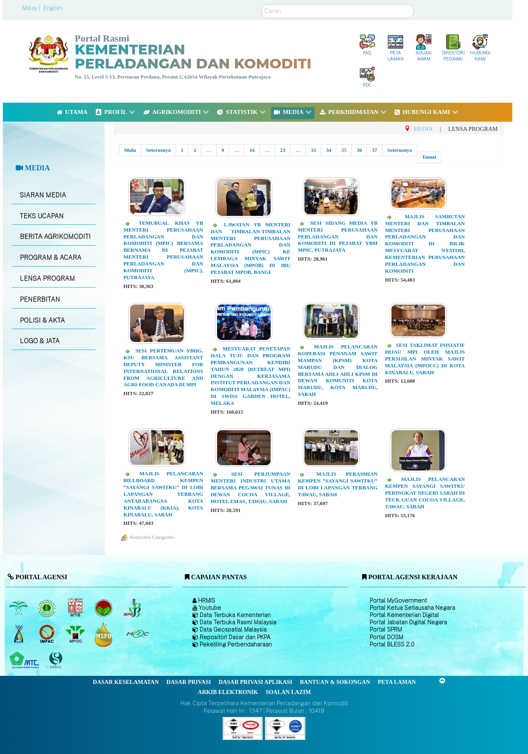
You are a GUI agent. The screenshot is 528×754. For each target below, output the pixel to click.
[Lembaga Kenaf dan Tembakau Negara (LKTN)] (19, 634)
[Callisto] (243, 728)
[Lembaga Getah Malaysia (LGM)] (47, 608)
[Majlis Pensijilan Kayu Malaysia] (56, 660)
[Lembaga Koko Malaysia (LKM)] (104, 608)
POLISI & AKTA (42, 320)
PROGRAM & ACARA (50, 257)
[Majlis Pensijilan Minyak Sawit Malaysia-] (104, 634)
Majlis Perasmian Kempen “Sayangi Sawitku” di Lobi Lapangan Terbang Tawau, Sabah (337, 484)
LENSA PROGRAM (47, 278)
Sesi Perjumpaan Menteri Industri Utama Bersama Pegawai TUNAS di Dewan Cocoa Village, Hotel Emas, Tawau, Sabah (250, 487)
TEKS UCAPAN (42, 216)
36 (359, 150)
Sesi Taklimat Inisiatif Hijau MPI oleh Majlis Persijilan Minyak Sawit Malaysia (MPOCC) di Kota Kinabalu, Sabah (425, 358)
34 (328, 150)
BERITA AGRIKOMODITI (55, 236)
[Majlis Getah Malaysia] (137, 634)
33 (313, 150)
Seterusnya (158, 150)
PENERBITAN (40, 299)
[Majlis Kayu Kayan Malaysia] (25, 660)
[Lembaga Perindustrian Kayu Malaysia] (75, 608)
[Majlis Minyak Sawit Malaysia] (75, 634)
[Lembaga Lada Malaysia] (132, 608)
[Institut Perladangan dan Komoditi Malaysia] (47, 634)
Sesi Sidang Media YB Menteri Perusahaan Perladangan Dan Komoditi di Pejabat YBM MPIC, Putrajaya (337, 236)
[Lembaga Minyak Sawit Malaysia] (19, 608)
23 (282, 150)
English (52, 8)
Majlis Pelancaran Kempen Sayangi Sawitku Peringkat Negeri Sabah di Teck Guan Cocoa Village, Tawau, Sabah (425, 493)
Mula (130, 150)
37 (374, 150)
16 (252, 150)
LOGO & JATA (40, 341)
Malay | (32, 8)
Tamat (429, 157)
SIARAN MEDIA (43, 195)
